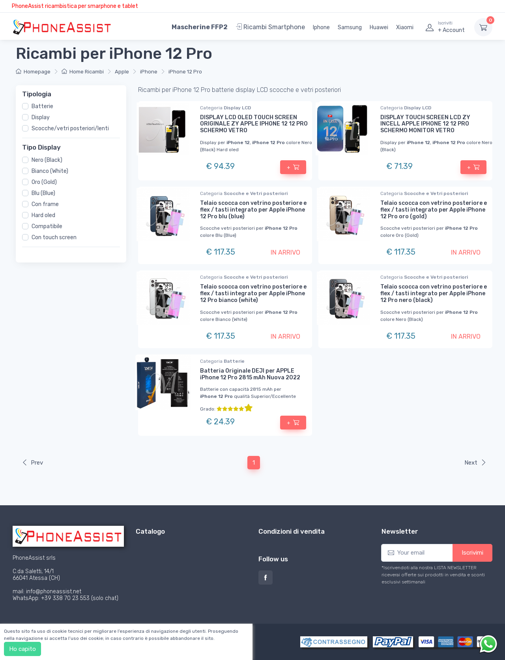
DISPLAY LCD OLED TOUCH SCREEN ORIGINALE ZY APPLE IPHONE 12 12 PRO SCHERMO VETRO (254, 124)
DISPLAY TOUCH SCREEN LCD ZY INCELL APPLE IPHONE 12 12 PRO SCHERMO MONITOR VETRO (425, 124)
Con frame (45, 204)
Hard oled (43, 215)
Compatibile (47, 226)
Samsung (350, 27)
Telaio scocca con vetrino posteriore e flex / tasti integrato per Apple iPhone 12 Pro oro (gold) (433, 210)
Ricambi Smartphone (270, 27)
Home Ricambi (83, 72)
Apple (122, 72)
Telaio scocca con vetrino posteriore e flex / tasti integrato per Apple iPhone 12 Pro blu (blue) (253, 210)
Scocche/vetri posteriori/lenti (70, 128)
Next (475, 462)
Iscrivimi (472, 552)
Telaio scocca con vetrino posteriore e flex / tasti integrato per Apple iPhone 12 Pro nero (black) (433, 293)
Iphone (321, 27)
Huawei (379, 27)
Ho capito (22, 648)
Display (41, 117)
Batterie (42, 106)
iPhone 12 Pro (185, 72)
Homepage (33, 72)
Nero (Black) (47, 159)
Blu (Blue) (43, 192)
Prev (32, 462)
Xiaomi (404, 27)
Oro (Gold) (44, 181)
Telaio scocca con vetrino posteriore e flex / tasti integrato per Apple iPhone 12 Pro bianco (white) (253, 293)
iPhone (148, 72)
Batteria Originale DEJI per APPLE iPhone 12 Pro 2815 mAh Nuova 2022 (250, 374)
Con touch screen (54, 237)
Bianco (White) (50, 170)
